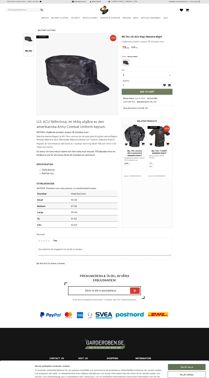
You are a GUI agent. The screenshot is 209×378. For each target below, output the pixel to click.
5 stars (49, 241)
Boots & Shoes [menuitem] (90, 18)
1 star (39, 241)
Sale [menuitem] (165, 18)
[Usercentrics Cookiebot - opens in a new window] (17, 373)
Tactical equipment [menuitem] (151, 18)
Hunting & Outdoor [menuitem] (110, 18)
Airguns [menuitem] (127, 18)
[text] (125, 48)
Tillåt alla (186, 351)
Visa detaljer (145, 373)
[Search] (42, 10)
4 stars (46, 241)
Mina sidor (96, 2)
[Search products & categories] (23, 10)
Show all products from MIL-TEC (135, 108)
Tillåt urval (187, 359)
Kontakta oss (80, 2)
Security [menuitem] (75, 18)
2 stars (41, 241)
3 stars (44, 241)
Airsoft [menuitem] (45, 18)
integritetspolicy (128, 300)
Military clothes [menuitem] (59, 18)
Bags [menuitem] (135, 18)
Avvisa (186, 366)
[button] (181, 10)
